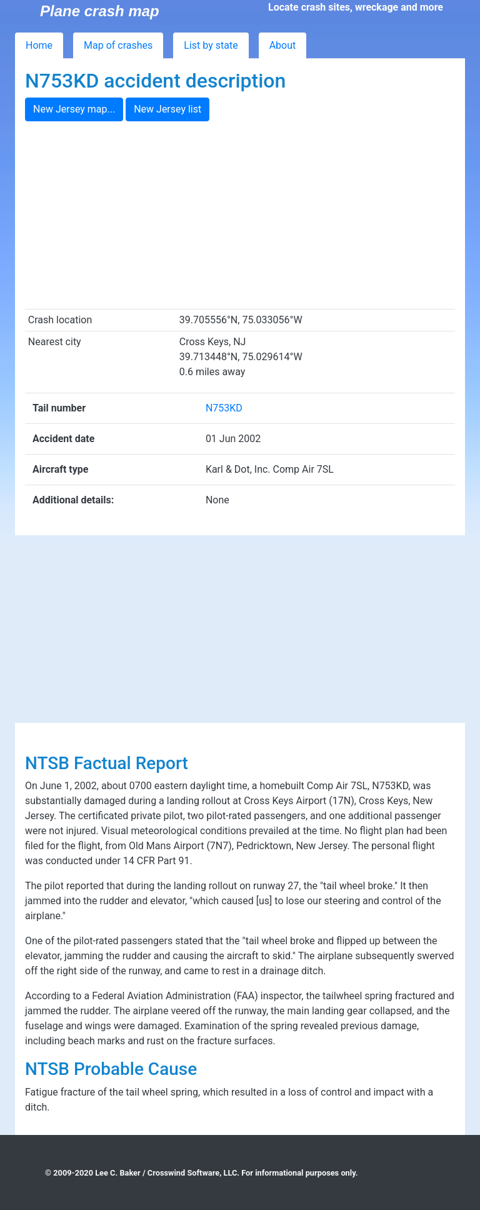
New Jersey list (167, 109)
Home (39, 45)
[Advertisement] (240, 215)
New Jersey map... (74, 109)
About (282, 45)
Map (118, 45)
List (211, 45)
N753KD (224, 408)
